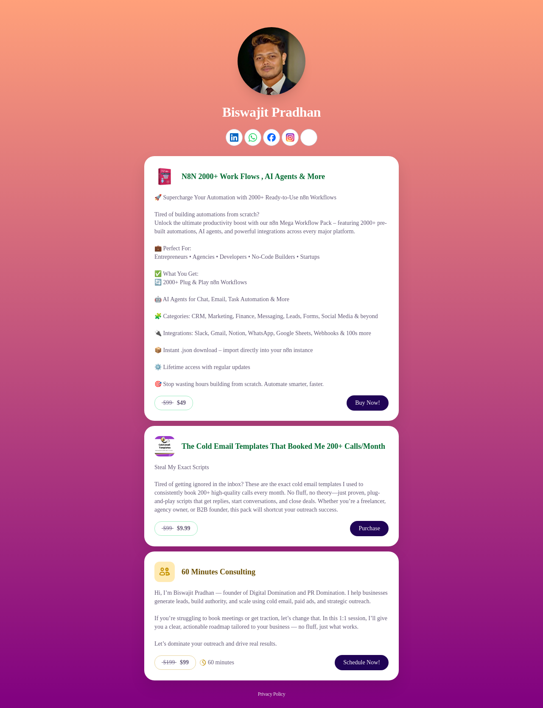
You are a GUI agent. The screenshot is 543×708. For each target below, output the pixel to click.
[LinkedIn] (234, 137)
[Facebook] (271, 137)
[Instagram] (290, 137)
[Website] (308, 137)
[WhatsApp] (252, 137)
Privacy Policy (271, 694)
